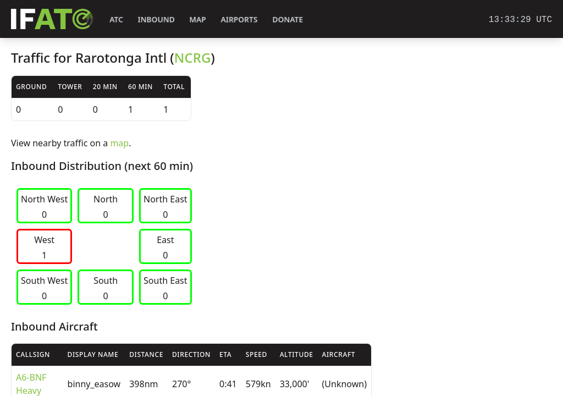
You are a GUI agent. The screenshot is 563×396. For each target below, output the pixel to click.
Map (197, 19)
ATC (116, 19)
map (119, 143)
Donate (287, 19)
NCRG (192, 57)
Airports (239, 19)
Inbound (156, 19)
